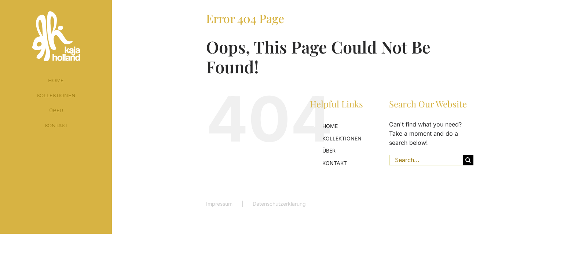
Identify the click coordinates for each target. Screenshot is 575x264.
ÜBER (329, 150)
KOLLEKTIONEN (342, 138)
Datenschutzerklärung (279, 204)
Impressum (219, 204)
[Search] (468, 160)
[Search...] (426, 160)
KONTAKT (334, 163)
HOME (330, 126)
